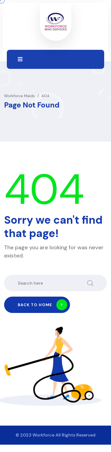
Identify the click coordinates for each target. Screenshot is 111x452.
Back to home (42, 304)
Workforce (43, 435)
